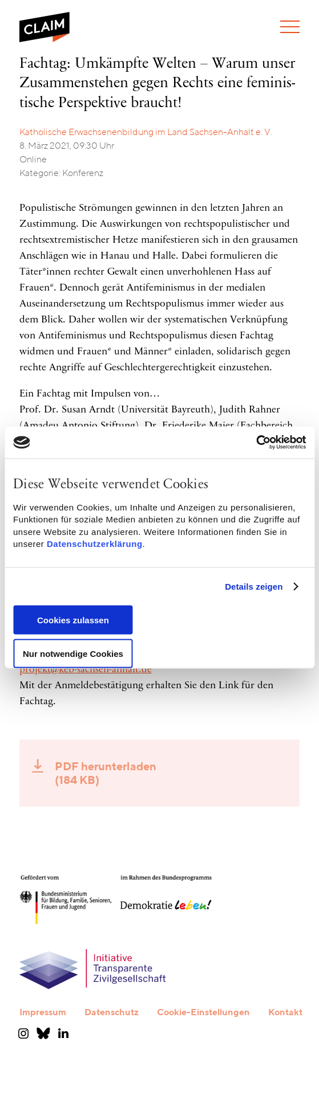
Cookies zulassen (73, 619)
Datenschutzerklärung (95, 544)
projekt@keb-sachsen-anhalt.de (85, 670)
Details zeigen (253, 586)
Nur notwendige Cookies (73, 653)
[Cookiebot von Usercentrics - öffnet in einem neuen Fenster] (256, 442)
